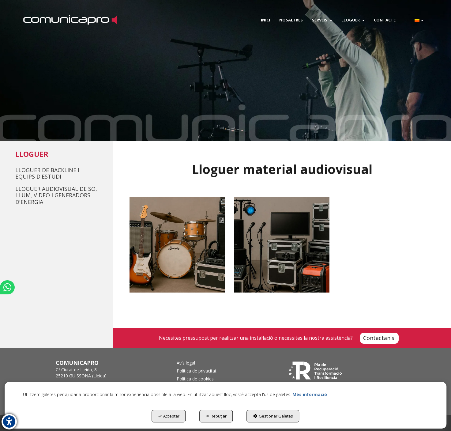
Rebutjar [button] (216, 416)
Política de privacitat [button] (196, 371)
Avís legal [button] (186, 363)
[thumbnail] (177, 244)
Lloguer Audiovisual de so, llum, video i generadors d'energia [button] (56, 195)
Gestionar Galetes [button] (273, 416)
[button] (70, 20)
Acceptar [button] (168, 416)
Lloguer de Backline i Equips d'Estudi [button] (47, 173)
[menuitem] (265, 20)
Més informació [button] (309, 394)
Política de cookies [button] (195, 379)
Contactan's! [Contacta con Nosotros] (379, 338)
